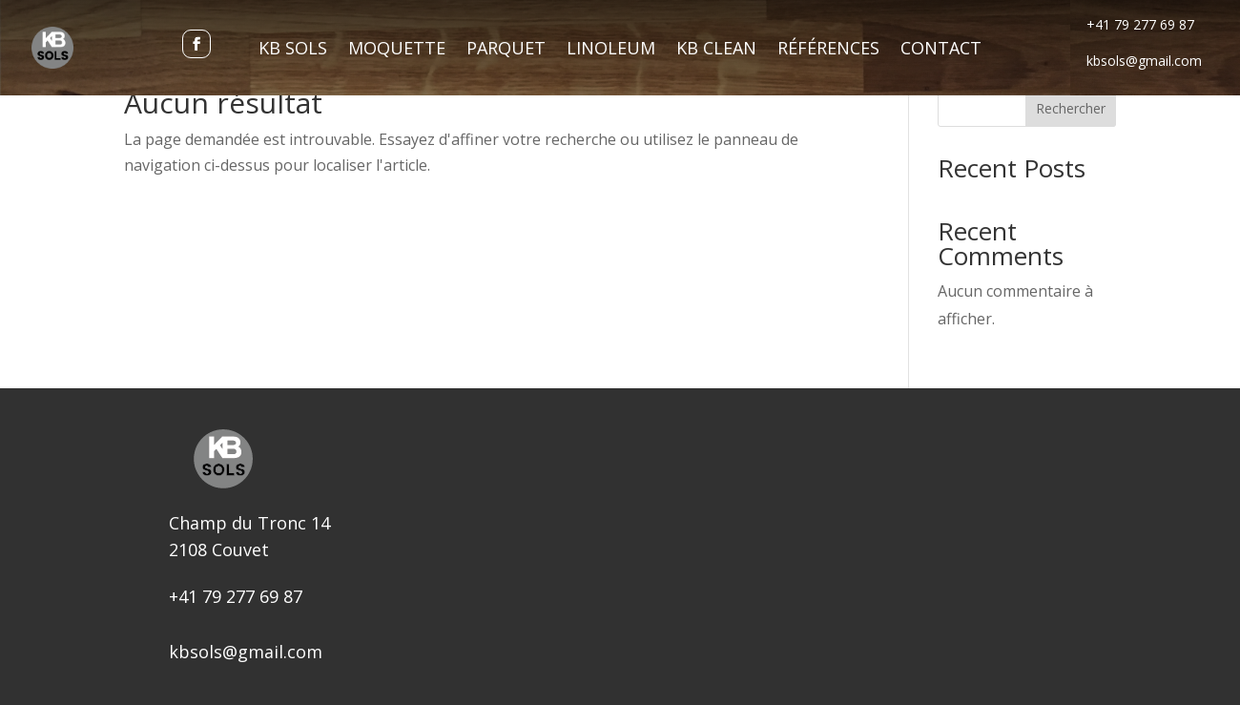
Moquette (396, 50)
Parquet (506, 50)
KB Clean (716, 50)
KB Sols (292, 50)
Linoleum (611, 50)
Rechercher (1071, 108)
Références (828, 50)
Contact (941, 50)
